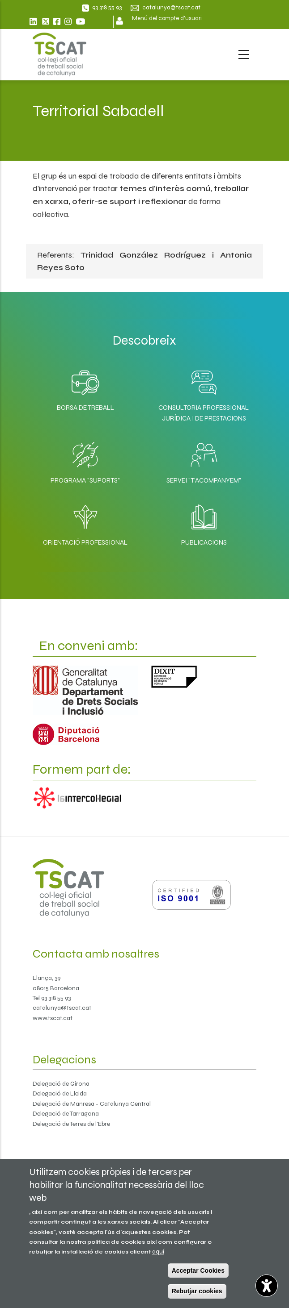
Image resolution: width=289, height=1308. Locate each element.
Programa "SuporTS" (85, 480)
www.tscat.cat (52, 1018)
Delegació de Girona (61, 1083)
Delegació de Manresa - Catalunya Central (92, 1104)
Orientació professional (85, 542)
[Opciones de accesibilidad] (266, 1286)
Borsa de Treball (85, 408)
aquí (158, 1251)
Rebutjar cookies (197, 1291)
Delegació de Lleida (60, 1093)
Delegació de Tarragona (66, 1113)
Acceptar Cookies (198, 1270)
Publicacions (204, 542)
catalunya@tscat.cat (62, 1008)
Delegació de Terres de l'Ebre (71, 1124)
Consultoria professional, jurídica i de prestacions (204, 413)
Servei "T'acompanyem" (203, 480)
